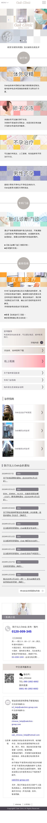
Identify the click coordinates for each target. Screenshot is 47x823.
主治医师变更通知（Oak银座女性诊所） (21, 528)
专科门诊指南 (10, 380)
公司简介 (27, 804)
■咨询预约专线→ (11, 248)
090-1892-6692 (31, 682)
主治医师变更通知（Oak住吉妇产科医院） (22, 553)
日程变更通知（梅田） (13, 566)
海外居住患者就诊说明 (14, 387)
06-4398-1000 (18, 657)
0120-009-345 (22, 631)
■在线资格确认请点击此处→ (16, 318)
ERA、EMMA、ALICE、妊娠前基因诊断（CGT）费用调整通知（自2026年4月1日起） (21, 497)
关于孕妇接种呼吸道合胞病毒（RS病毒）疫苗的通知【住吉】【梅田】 (22, 513)
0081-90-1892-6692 (28, 689)
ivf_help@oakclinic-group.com (25, 707)
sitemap (18, 804)
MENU (3, 2)
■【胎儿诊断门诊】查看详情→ (16, 245)
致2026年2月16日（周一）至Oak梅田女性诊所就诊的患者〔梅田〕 (21, 580)
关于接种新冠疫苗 (12, 373)
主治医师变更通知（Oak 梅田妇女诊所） (21, 541)
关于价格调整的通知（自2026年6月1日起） (20, 479)
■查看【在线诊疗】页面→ (15, 315)
